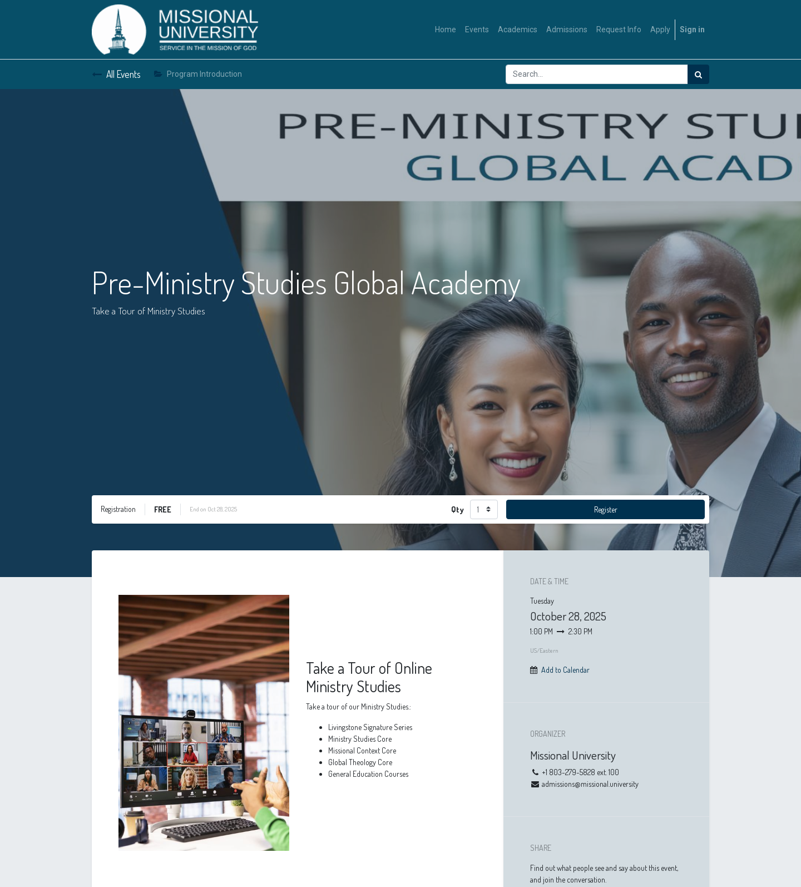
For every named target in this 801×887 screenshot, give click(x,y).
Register (605, 509)
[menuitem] (446, 29)
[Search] (698, 74)
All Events (116, 74)
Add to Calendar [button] (565, 669)
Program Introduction (198, 74)
